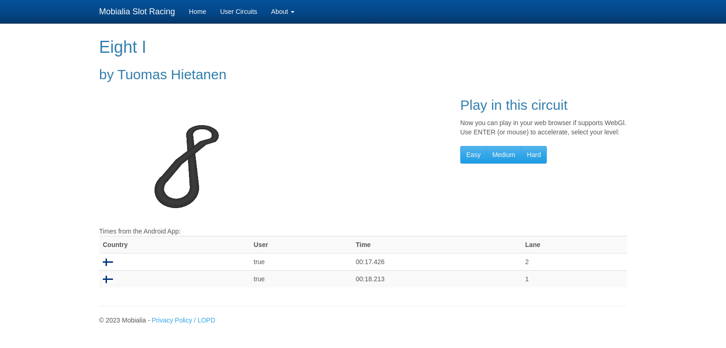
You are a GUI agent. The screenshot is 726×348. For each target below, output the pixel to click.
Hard (534, 154)
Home (197, 11)
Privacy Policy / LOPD (183, 320)
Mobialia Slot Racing (137, 11)
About (282, 11)
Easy (473, 154)
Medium (503, 154)
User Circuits (238, 11)
